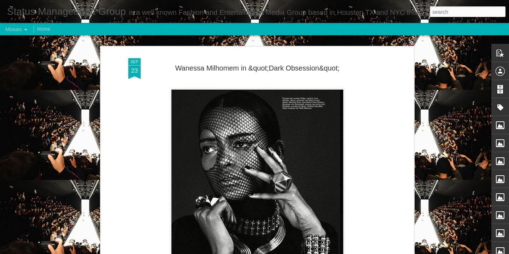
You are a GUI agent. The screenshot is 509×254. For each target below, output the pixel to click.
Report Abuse (297, 250)
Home (43, 29)
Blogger (276, 250)
